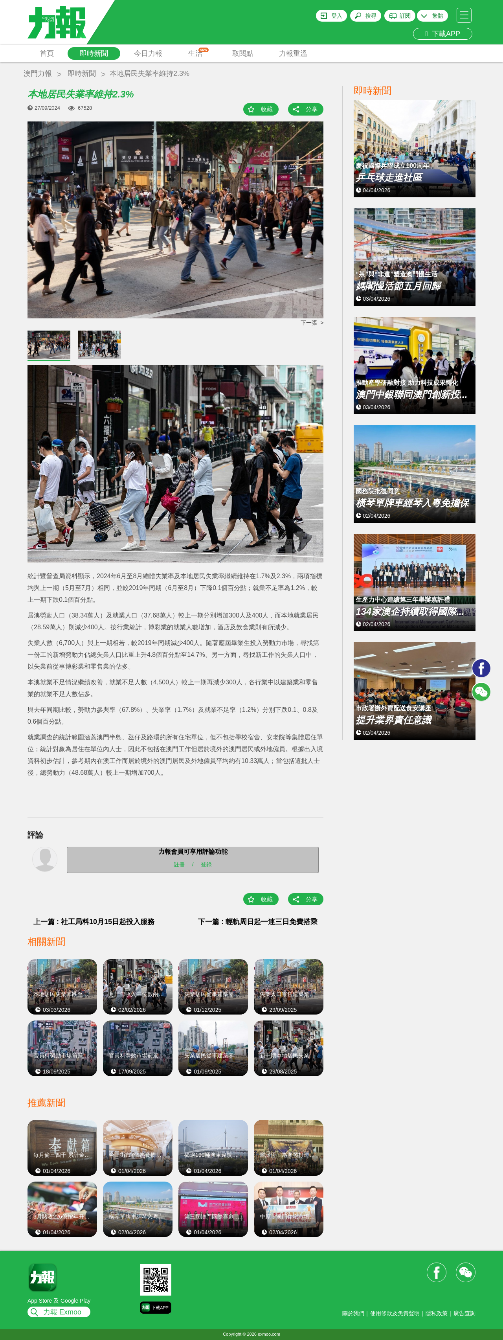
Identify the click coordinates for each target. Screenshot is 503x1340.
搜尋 (370, 16)
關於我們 (353, 1313)
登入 (336, 16)
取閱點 (242, 53)
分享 (312, 109)
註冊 (179, 864)
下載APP (442, 34)
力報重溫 (293, 53)
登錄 (206, 864)
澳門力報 (38, 73)
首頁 (47, 53)
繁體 (437, 16)
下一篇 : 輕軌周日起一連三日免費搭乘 (258, 922)
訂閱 (405, 16)
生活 (198, 52)
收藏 (267, 109)
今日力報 (148, 53)
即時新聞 (94, 53)
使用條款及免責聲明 (395, 1313)
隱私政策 (437, 1313)
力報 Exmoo (62, 1312)
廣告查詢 (464, 1313)
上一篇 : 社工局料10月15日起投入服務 (93, 922)
